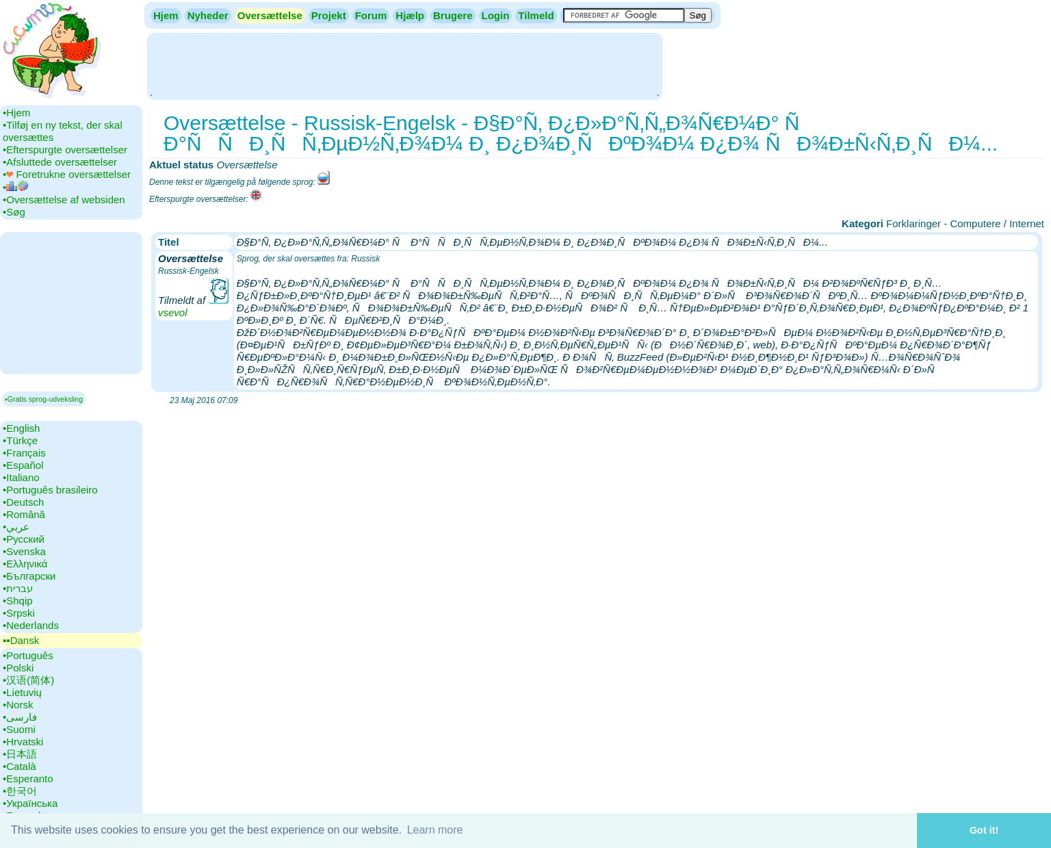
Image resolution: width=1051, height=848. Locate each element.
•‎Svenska (24, 551)
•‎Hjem (16, 112)
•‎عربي (16, 526)
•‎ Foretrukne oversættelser (67, 174)
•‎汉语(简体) (28, 680)
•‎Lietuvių (22, 692)
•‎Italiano (21, 477)
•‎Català (19, 766)
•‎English (21, 428)
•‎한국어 (20, 791)
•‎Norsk (18, 704)
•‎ (15, 187)
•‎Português (28, 655)
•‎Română (24, 514)
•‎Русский (23, 539)
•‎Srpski (19, 613)
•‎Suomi (19, 729)
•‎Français (24, 453)
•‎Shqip (18, 600)
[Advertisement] (404, 65)
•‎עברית (18, 588)
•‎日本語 (20, 754)
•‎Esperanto (28, 778)
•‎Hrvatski (23, 741)
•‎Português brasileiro (50, 490)
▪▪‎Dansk (21, 640)
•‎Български (29, 576)
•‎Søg (14, 212)
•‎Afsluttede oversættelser (60, 162)
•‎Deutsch (23, 502)
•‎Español (23, 465)
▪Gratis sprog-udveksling (44, 399)
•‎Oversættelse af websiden (64, 199)
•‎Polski (18, 667)
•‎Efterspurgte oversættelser (65, 149)
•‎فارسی (20, 717)
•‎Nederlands (31, 625)
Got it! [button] (984, 830)
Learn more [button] (435, 830)
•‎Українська (30, 803)
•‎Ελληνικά (25, 563)
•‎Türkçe (20, 440)
